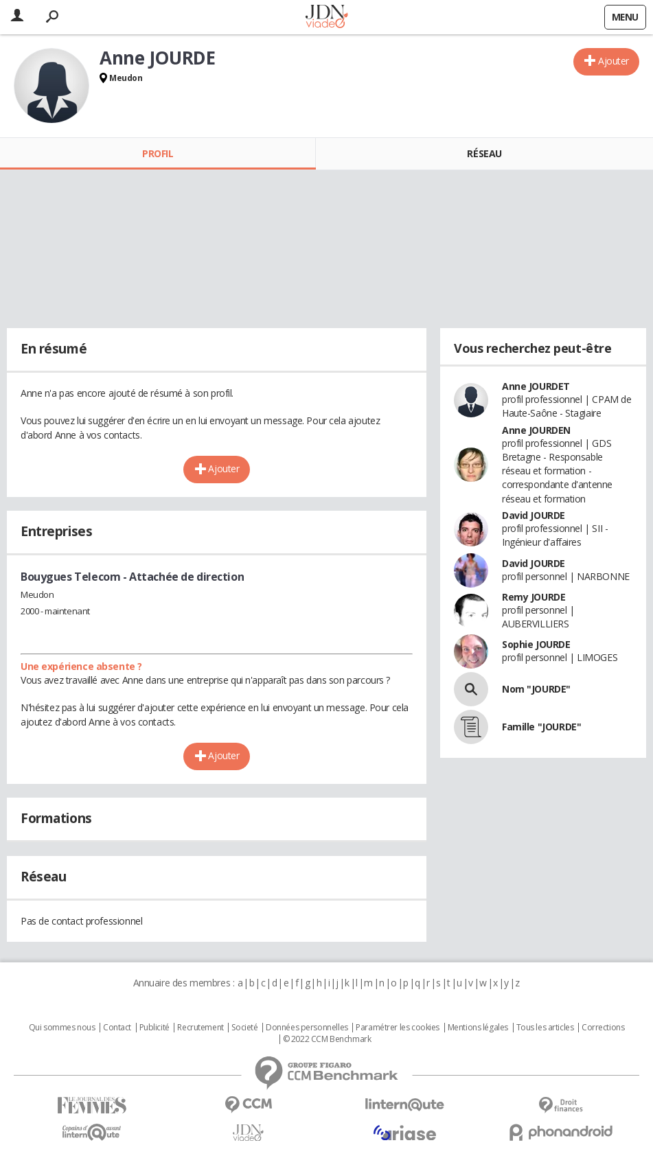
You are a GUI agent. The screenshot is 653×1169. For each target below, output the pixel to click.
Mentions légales (478, 1027)
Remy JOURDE (533, 596)
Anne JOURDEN (536, 430)
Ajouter (613, 60)
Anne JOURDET (536, 386)
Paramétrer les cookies (397, 1027)
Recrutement (200, 1027)
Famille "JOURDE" (541, 726)
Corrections (603, 1027)
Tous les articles (545, 1027)
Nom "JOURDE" (536, 688)
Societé (244, 1027)
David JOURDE (533, 515)
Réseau (484, 153)
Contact (117, 1027)
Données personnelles (307, 1027)
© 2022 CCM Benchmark (327, 1039)
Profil (157, 153)
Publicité (154, 1027)
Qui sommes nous (62, 1027)
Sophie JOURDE (536, 644)
